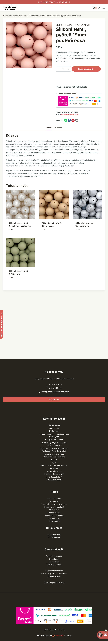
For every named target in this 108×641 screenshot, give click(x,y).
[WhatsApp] (65, 120)
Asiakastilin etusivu (54, 556)
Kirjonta (54, 460)
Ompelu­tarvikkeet (54, 480)
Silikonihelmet (54, 425)
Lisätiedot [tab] (58, 128)
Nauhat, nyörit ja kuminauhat (54, 443)
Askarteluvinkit (54, 535)
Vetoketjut (54, 468)
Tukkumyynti (54, 501)
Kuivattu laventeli (54, 471)
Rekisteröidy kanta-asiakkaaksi (54, 573)
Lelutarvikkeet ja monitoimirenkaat (54, 434)
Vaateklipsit (54, 428)
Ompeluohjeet (54, 537)
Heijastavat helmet (54, 477)
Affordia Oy (60, 635)
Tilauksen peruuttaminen (54, 582)
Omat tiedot (54, 559)
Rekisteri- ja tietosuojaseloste (54, 504)
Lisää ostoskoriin (83, 69)
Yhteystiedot (54, 521)
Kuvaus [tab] (49, 128)
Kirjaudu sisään (54, 576)
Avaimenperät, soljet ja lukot (54, 451)
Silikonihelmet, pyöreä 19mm (73, 25)
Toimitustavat (54, 513)
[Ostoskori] (95, 8)
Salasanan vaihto (54, 565)
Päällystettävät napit (54, 440)
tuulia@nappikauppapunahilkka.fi (55, 392)
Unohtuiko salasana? (54, 571)
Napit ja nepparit (54, 445)
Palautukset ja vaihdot (54, 516)
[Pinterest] (73, 120)
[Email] (76, 120)
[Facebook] (69, 120)
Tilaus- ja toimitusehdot (54, 507)
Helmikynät (54, 437)
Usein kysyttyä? (54, 498)
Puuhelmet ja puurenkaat (54, 457)
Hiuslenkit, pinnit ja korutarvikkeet (54, 448)
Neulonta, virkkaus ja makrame (54, 465)
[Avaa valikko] (104, 8)
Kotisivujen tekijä (42, 635)
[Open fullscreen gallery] (50, 66)
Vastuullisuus (54, 518)
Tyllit (54, 463)
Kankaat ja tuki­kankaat (54, 454)
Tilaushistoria (54, 562)
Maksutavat (54, 510)
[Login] (99, 8)
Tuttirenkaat (54, 431)
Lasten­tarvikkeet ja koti (54, 474)
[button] (102, 630)
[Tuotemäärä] (61, 68)
